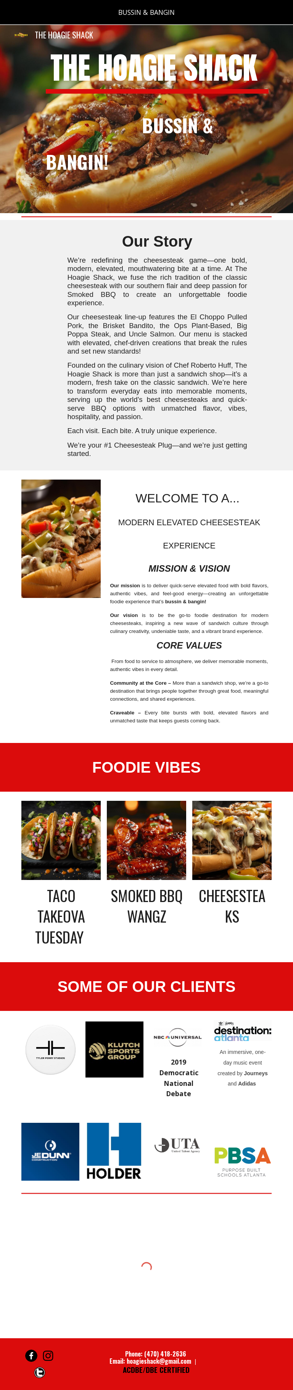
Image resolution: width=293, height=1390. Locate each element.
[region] (146, 12)
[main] (157, 119)
